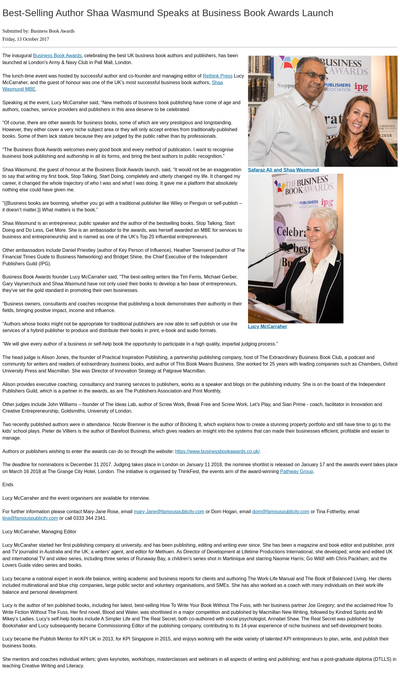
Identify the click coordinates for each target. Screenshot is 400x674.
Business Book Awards (57, 55)
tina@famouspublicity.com (30, 518)
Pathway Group (296, 471)
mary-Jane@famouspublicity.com (169, 511)
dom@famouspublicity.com (280, 511)
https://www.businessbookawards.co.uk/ (217, 451)
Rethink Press (218, 75)
